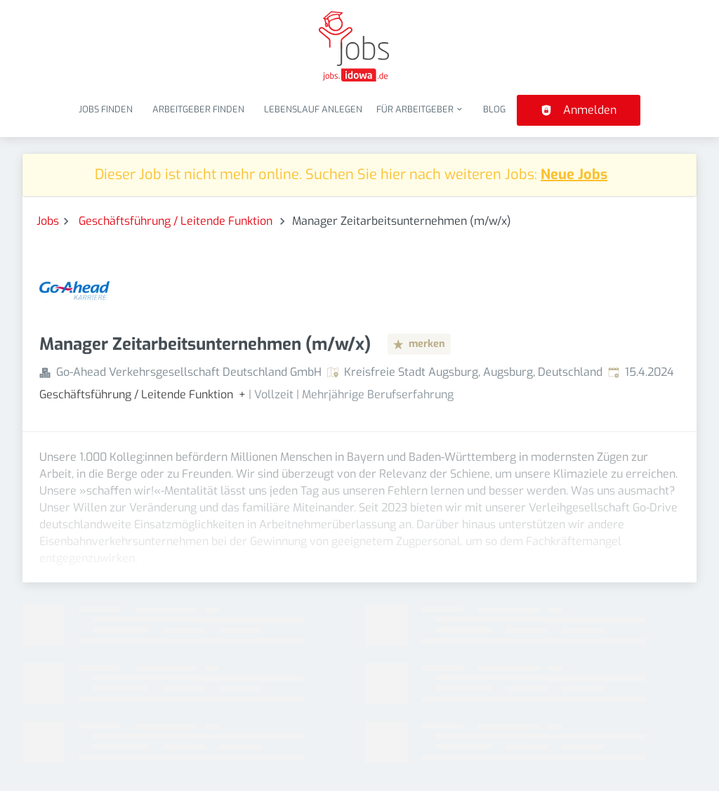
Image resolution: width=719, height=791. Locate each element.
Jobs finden (106, 109)
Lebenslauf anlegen (313, 109)
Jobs (48, 221)
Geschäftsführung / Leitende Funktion (177, 221)
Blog (494, 109)
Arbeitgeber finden (198, 109)
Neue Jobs (574, 174)
